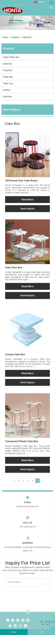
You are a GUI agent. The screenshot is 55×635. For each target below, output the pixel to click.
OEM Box (7, 96)
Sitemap (47, 622)
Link (41, 622)
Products (15, 37)
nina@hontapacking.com (27, 506)
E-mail (41, 632)
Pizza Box (7, 70)
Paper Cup (8, 83)
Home (5, 37)
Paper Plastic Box (11, 57)
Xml (47, 624)
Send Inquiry (27, 208)
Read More (28, 199)
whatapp (14, 632)
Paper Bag (8, 77)
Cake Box (27, 37)
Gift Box (6, 90)
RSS (43, 624)
